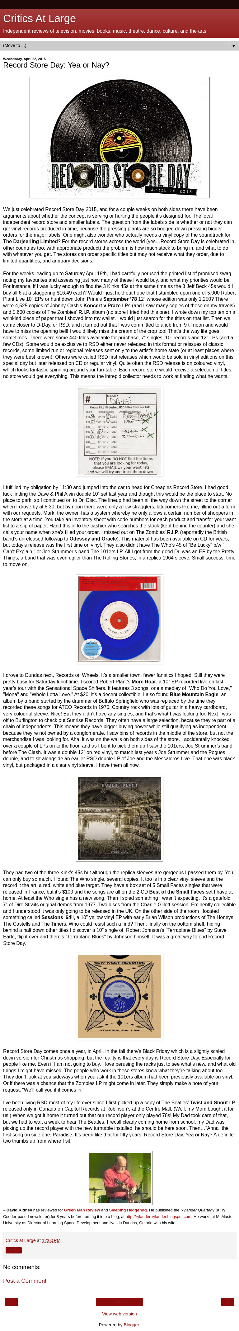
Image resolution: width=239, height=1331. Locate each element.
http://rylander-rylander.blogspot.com (158, 1216)
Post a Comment (24, 1280)
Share (14, 1250)
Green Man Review (82, 1210)
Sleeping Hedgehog (128, 1210)
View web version (119, 1313)
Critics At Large (39, 18)
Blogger (131, 1324)
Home (119, 1302)
